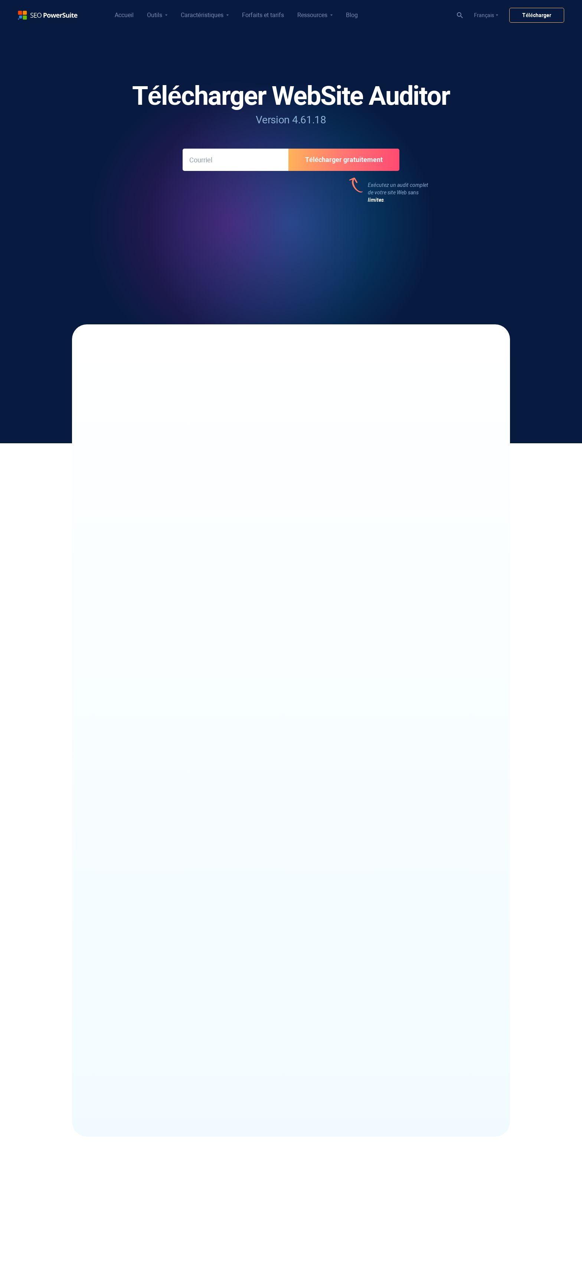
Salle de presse (387, 1121)
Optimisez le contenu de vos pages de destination (186, 418)
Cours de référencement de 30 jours (281, 1087)
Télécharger (536, 15)
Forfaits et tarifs (263, 15)
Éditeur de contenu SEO (136, 1191)
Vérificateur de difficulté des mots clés (152, 1111)
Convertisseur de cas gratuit (402, 1019)
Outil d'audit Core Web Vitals (141, 1222)
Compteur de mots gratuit (399, 1030)
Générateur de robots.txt (138, 1212)
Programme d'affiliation (397, 1100)
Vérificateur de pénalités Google (276, 1126)
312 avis (237, 250)
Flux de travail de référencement (277, 1066)
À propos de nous (390, 1089)
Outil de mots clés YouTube (140, 1131)
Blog (352, 15)
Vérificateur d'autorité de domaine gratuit (417, 991)
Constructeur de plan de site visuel (148, 1243)
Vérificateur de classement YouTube (150, 970)
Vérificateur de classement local (145, 949)
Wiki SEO (380, 981)
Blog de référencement (396, 949)
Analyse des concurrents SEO (273, 1147)
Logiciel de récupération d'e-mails (147, 1030)
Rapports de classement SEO (273, 999)
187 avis (419, 250)
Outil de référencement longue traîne (151, 1090)
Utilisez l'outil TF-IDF (346, 418)
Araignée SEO (125, 1181)
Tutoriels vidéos (258, 1076)
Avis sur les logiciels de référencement (413, 960)
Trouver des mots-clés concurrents (149, 1079)
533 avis (146, 250)
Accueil (124, 15)
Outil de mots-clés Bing (135, 1142)
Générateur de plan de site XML (145, 1202)
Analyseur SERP (127, 960)
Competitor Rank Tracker (138, 981)
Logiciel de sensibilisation (138, 1040)
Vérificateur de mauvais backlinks (278, 960)
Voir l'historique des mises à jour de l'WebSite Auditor (291, 630)
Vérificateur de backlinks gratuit (276, 949)
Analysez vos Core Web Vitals (159, 442)
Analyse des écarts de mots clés (146, 1121)
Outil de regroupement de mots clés (149, 1100)
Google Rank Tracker (133, 991)
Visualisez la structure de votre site (365, 393)
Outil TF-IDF (122, 1233)
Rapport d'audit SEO (263, 1027)
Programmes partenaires (399, 1110)
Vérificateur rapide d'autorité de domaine (287, 1136)
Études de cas (386, 970)
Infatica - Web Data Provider (402, 1050)
